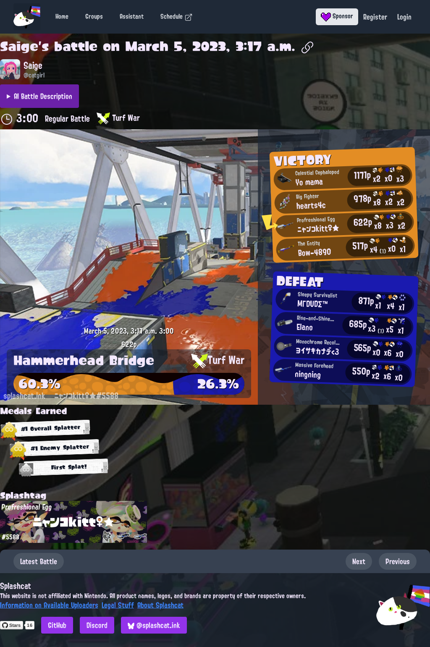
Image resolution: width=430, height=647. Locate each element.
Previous (397, 561)
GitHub (57, 625)
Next (358, 561)
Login (404, 17)
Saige (19, 46)
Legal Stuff (118, 605)
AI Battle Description (43, 96)
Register (375, 17)
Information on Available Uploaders (49, 605)
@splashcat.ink (154, 625)
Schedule (176, 16)
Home (61, 16)
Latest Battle (38, 561)
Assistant (132, 16)
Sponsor (337, 16)
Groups (94, 16)
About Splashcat (160, 605)
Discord (97, 625)
